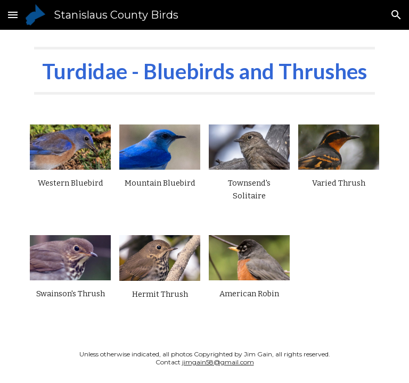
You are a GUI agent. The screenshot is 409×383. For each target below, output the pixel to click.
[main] (204, 71)
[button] (13, 14)
